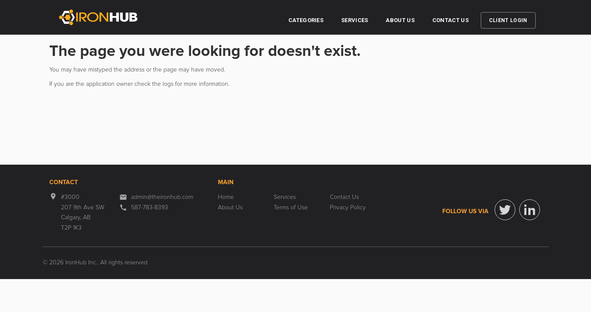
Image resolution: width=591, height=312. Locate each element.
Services (354, 20)
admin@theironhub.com (162, 197)
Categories (305, 20)
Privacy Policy (348, 208)
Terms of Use (291, 208)
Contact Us (450, 20)
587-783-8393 (149, 208)
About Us (400, 20)
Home (226, 197)
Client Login (508, 20)
